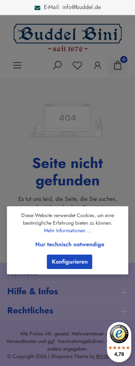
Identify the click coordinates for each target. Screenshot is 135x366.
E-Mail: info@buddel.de (68, 7)
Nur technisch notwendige (69, 244)
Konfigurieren (70, 261)
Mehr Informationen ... (67, 230)
